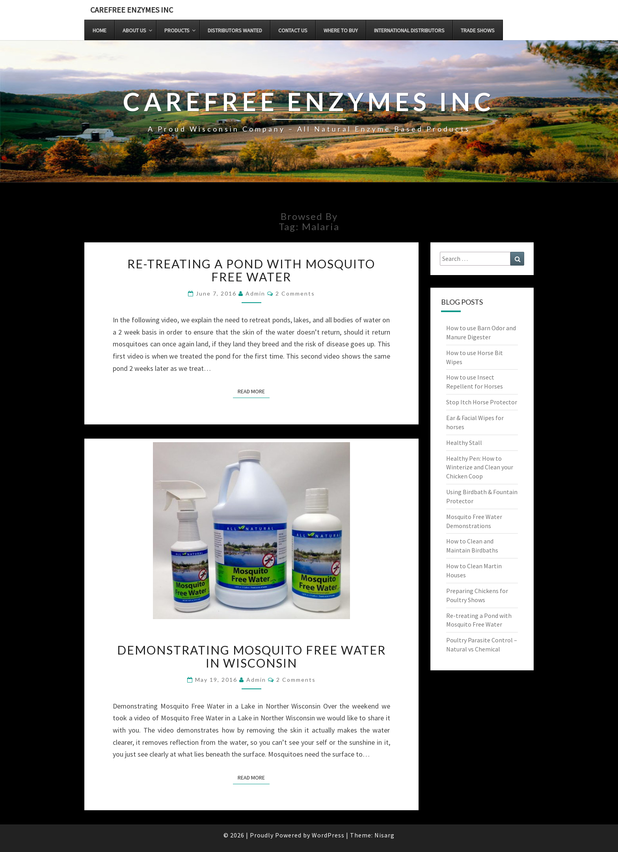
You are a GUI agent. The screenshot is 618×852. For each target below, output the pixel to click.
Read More (254, 391)
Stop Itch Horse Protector (481, 402)
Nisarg (384, 835)
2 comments (295, 293)
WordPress (328, 835)
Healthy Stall (464, 442)
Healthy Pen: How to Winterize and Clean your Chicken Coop (479, 467)
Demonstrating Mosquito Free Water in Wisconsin (251, 656)
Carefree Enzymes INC (131, 10)
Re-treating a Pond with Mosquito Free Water (251, 270)
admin (255, 293)
